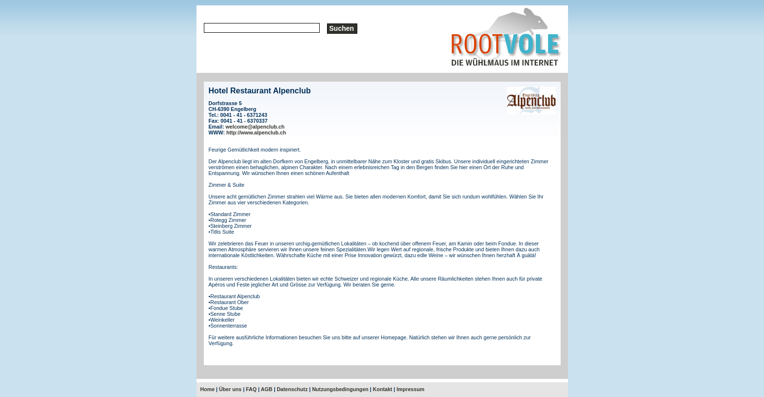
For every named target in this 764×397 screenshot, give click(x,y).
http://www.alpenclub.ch (256, 132)
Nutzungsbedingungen (340, 389)
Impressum (410, 389)
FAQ (251, 389)
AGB (267, 389)
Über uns (230, 389)
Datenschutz (292, 389)
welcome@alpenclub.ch (254, 127)
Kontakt (383, 389)
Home (207, 389)
